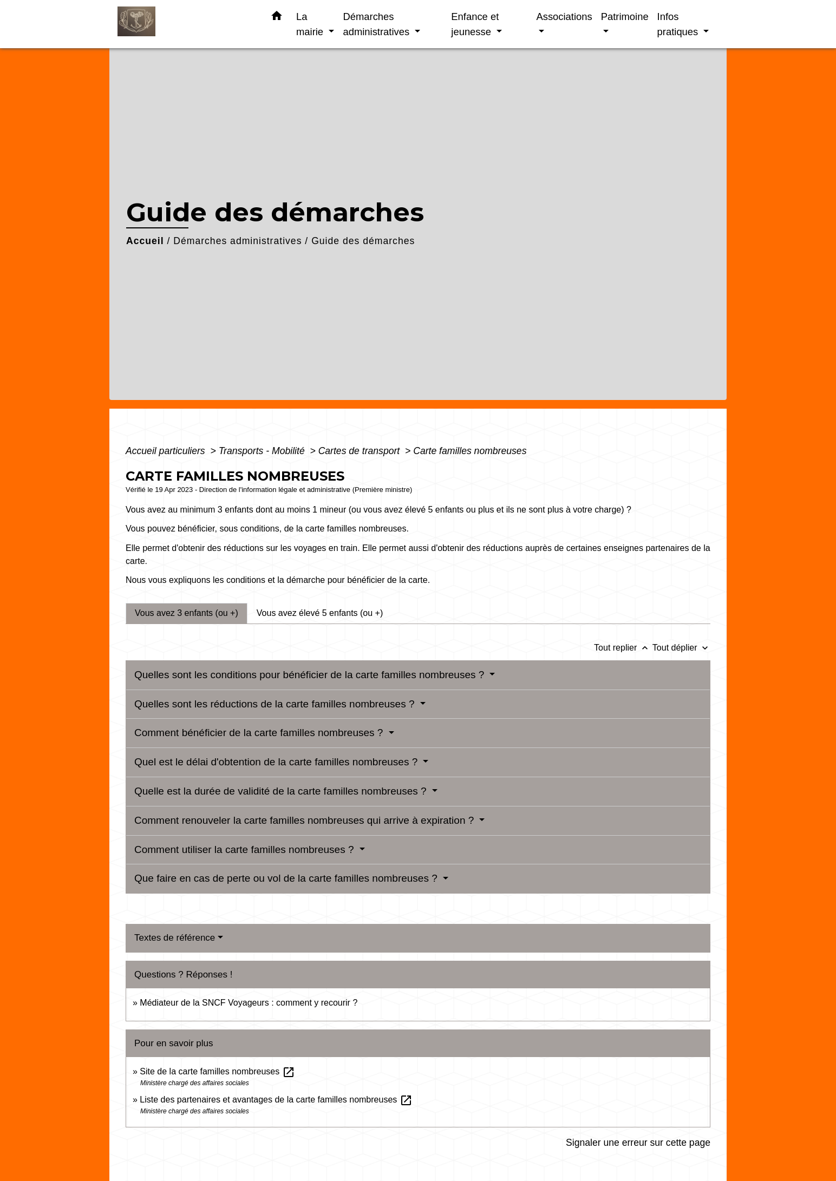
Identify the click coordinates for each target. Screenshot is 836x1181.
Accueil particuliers (167, 450)
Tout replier (623, 647)
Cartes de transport (360, 450)
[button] (277, 18)
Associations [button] (564, 16)
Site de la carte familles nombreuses (217, 1071)
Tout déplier (681, 647)
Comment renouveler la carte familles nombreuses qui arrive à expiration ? (305, 820)
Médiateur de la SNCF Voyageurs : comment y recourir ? (248, 1002)
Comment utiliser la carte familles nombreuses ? (245, 849)
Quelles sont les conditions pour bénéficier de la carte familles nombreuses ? (310, 674)
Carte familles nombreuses (469, 450)
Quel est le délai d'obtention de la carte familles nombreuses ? (277, 761)
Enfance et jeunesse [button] (475, 24)
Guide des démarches (363, 240)
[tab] (186, 613)
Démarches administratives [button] (377, 24)
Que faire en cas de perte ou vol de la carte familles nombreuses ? (287, 878)
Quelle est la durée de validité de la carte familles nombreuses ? (281, 791)
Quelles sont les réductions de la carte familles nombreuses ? (275, 704)
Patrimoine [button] (625, 16)
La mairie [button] (311, 24)
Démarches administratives (237, 240)
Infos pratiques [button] (679, 24)
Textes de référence (174, 938)
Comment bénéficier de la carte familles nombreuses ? (260, 732)
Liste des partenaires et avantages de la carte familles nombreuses (276, 1099)
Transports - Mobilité (263, 450)
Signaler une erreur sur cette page (638, 1142)
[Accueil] (185, 24)
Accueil (145, 240)
